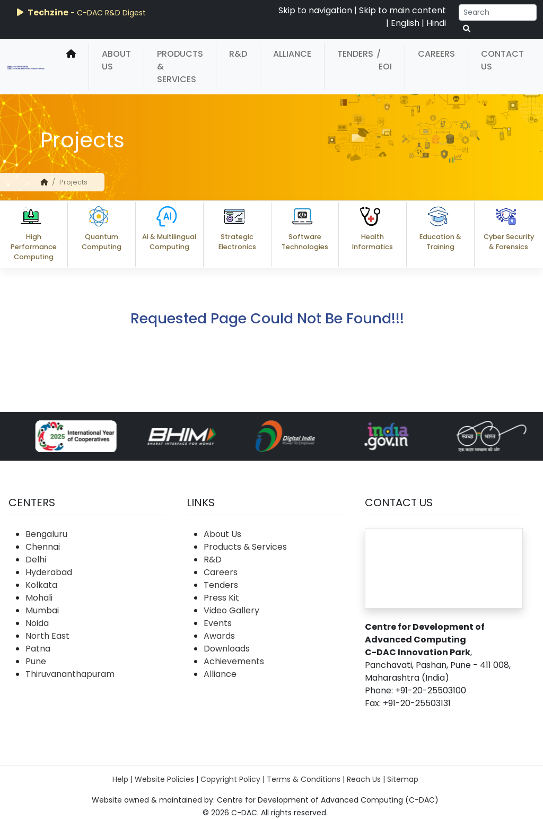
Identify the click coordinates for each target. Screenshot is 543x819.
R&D (238, 54)
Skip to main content (402, 10)
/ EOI (384, 60)
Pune (35, 661)
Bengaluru (46, 534)
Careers (436, 54)
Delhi (35, 559)
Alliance (292, 54)
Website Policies (164, 779)
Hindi (436, 23)
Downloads (227, 648)
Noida (37, 623)
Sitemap (402, 779)
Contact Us (502, 60)
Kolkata (41, 585)
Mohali (38, 598)
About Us (116, 60)
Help (120, 779)
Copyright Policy (230, 779)
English (405, 23)
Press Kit (221, 598)
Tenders (355, 54)
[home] (71, 66)
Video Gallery (231, 610)
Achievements (234, 661)
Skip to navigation (315, 10)
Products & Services (180, 66)
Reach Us (364, 779)
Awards (219, 636)
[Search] (498, 12)
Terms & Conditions (303, 779)
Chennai (42, 547)
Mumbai (42, 610)
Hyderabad (48, 572)
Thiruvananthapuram (70, 674)
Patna (37, 648)
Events (218, 623)
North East (47, 636)
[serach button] (466, 29)
